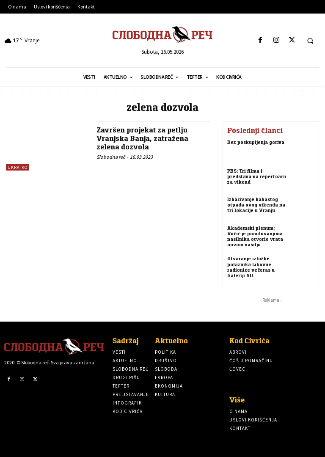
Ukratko (18, 167)
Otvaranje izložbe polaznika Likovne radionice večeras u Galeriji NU (251, 267)
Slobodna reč (110, 157)
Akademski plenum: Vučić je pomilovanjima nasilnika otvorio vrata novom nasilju (255, 236)
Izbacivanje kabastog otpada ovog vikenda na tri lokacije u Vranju (256, 204)
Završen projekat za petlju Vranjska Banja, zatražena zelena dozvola (142, 138)
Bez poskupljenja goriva (255, 142)
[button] (310, 40)
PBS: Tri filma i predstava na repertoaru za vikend (256, 176)
